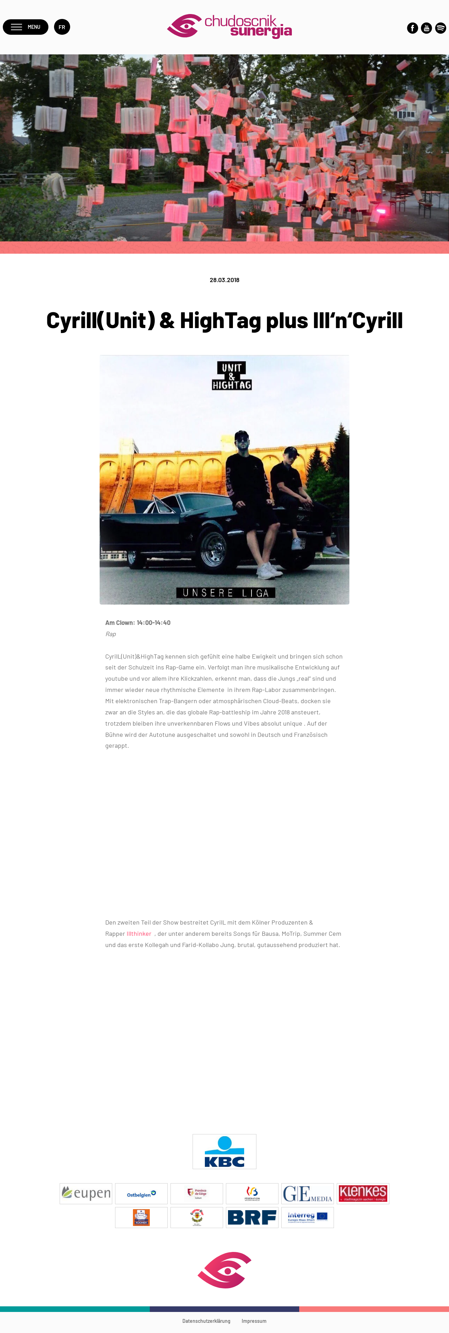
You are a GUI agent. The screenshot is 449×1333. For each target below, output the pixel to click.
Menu (26, 28)
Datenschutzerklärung (206, 1324)
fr (64, 28)
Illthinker (140, 936)
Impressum (254, 1324)
